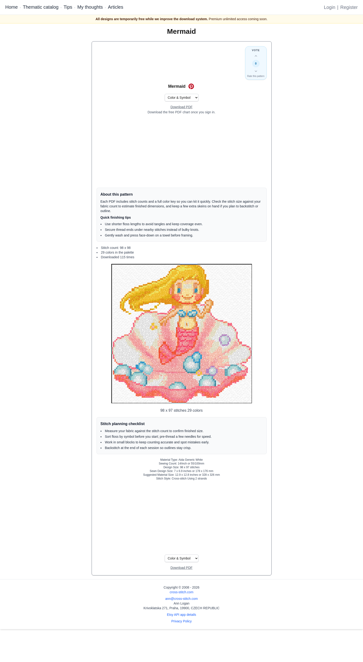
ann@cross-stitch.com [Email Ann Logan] (181, 599)
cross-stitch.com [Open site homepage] (181, 592)
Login (329, 7)
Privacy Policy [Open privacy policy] (181, 621)
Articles (115, 7)
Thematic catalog (40, 7)
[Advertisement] (182, 151)
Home (11, 7)
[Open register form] (181, 107)
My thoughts (90, 7)
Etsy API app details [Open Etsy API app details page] (181, 614)
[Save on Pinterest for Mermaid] (191, 86)
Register (349, 7)
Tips (68, 7)
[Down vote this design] (256, 71)
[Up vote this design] (256, 56)
